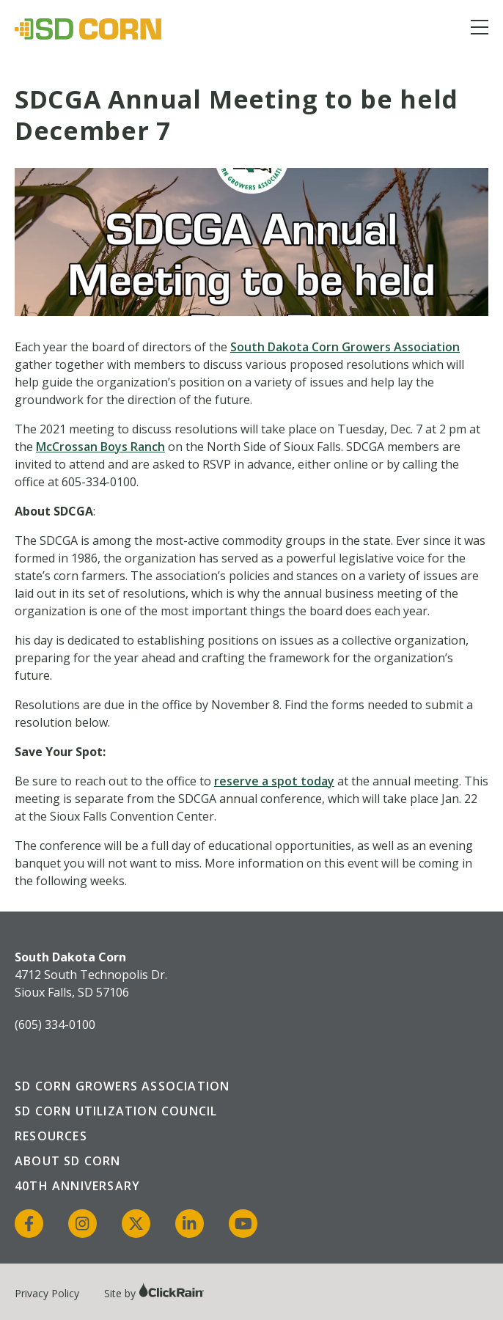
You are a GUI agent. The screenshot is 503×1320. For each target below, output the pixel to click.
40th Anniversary (77, 1186)
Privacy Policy (47, 1293)
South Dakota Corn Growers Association (345, 347)
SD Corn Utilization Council (116, 1111)
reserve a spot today (274, 781)
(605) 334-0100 (55, 1024)
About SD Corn (68, 1161)
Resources (51, 1136)
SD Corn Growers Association (122, 1086)
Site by (154, 1293)
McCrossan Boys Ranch (100, 447)
